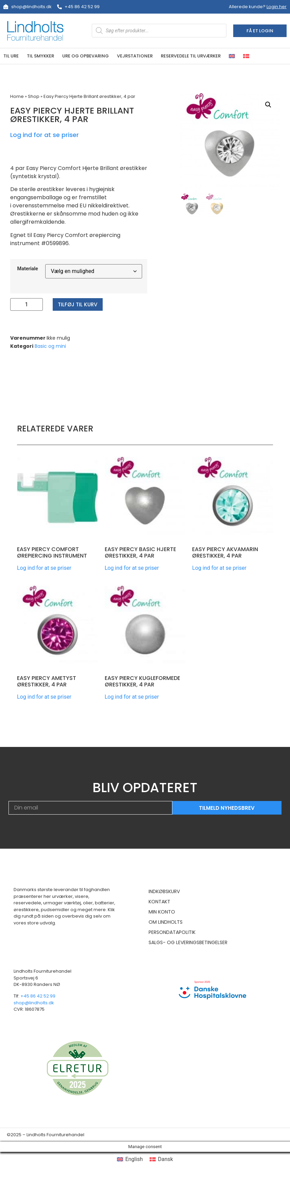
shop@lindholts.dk (34, 1003)
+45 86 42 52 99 (37, 996)
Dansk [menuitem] (165, 1159)
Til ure (11, 56)
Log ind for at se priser (44, 135)
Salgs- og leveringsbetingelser (188, 942)
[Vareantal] (26, 304)
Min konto (162, 911)
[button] (268, 105)
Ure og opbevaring (85, 56)
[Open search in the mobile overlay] (159, 30)
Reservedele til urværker (191, 56)
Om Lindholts (166, 922)
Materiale (27, 269)
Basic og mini (50, 346)
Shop (33, 96)
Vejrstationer (135, 56)
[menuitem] (232, 56)
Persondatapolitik (172, 932)
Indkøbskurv (164, 891)
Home (17, 96)
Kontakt (159, 901)
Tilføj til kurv (79, 304)
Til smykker (40, 56)
